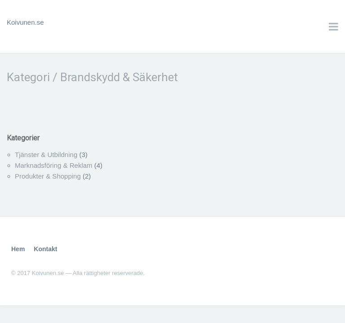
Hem (18, 249)
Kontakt (45, 249)
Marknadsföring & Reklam (54, 165)
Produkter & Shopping (48, 176)
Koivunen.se (25, 22)
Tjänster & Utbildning (46, 154)
